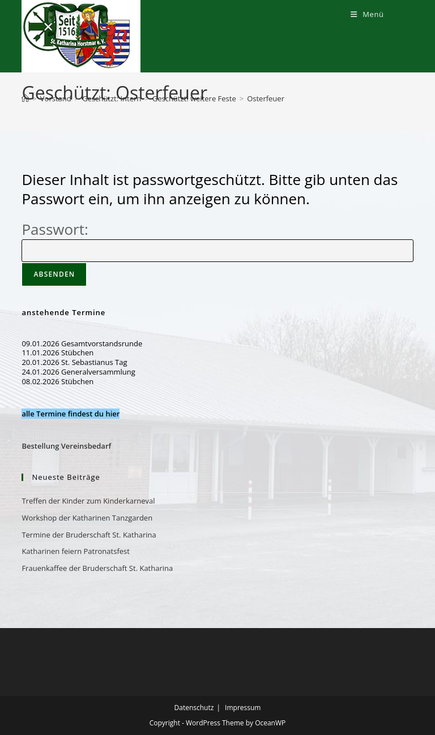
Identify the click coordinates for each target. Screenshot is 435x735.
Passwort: (217, 239)
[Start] (25, 98)
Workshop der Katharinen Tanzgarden (87, 518)
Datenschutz (194, 707)
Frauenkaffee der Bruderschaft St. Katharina (97, 568)
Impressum (243, 707)
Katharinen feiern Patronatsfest (76, 551)
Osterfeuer (265, 98)
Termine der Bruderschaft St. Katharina (89, 535)
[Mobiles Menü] (367, 14)
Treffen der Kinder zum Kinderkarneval (88, 501)
